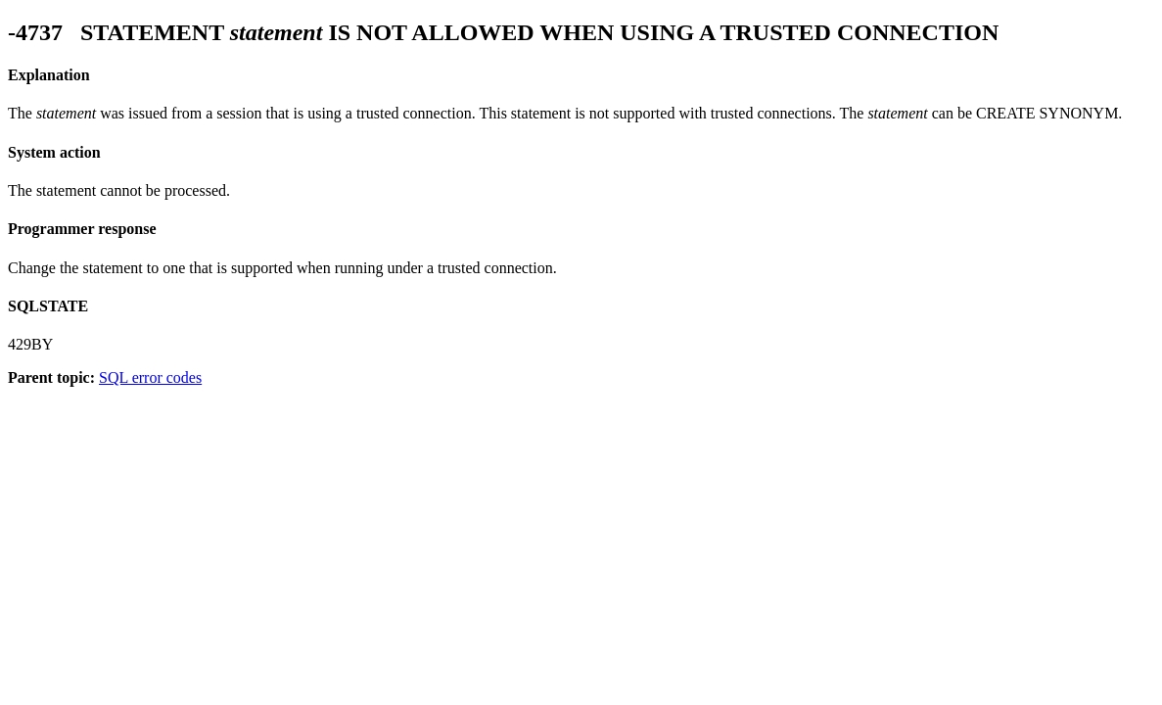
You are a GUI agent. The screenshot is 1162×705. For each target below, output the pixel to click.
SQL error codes (150, 377)
